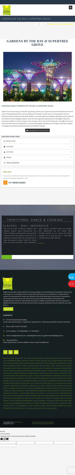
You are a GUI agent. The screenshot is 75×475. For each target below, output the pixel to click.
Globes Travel (17, 422)
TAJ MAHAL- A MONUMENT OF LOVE (13, 385)
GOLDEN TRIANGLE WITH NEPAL (63, 373)
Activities (43, 24)
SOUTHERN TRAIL (45, 383)
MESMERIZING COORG (30, 400)
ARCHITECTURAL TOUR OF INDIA (30, 383)
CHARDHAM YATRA (58, 398)
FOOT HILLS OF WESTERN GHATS (61, 393)
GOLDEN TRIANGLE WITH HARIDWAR (15, 376)
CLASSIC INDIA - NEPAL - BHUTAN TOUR (53, 366)
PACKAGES (37, 146)
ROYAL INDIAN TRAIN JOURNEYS (32, 371)
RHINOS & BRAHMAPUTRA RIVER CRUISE (54, 380)
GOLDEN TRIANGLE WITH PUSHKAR (41, 398)
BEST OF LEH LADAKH (58, 403)
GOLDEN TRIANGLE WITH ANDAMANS (13, 378)
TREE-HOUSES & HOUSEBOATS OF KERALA (17, 398)
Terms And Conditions (38, 422)
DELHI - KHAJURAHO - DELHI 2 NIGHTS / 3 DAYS (17, 388)
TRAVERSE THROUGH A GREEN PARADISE (43, 395)
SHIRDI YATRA (19, 400)
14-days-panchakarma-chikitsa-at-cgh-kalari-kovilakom (42, 408)
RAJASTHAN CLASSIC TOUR (10, 358)
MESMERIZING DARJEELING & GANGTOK (42, 390)
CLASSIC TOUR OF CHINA (18, 368)
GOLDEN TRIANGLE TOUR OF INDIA (62, 385)
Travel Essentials (12, 163)
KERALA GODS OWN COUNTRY (25, 361)
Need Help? (7, 172)
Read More (8, 309)
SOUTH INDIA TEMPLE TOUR (64, 395)
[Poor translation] (6, 439)
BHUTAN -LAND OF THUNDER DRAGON (28, 366)
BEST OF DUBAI (43, 368)
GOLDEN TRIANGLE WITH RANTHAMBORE (40, 376)
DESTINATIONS (37, 141)
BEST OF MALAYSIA (32, 368)
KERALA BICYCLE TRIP (9, 395)
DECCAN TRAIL (48, 373)
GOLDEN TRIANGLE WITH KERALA (39, 363)
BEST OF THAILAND (48, 371)
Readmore (41, 243)
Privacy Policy (49, 422)
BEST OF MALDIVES (60, 371)
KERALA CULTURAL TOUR (43, 361)
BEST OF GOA (59, 390)
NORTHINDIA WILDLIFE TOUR (62, 376)
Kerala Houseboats (48, 423)
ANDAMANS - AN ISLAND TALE (47, 400)
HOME (36, 24)
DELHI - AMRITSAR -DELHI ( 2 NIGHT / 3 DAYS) (37, 385)
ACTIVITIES (37, 151)
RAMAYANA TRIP (45, 403)
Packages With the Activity (37, 130)
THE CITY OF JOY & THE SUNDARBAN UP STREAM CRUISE (26, 380)
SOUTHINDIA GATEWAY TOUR (34, 373)
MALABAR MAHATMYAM (23, 395)
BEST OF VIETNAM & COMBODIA (58, 368)
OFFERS (37, 157)
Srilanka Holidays (37, 423)
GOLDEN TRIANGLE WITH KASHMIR (19, 363)
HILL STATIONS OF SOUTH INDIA (61, 383)
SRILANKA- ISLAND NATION (58, 363)
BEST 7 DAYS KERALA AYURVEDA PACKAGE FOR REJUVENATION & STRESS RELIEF (42, 358)
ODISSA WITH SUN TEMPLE (31, 403)
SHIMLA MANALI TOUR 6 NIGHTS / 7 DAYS (38, 393)
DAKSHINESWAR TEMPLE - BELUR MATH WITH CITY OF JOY (48, 388)
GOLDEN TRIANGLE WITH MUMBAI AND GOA (38, 378)
